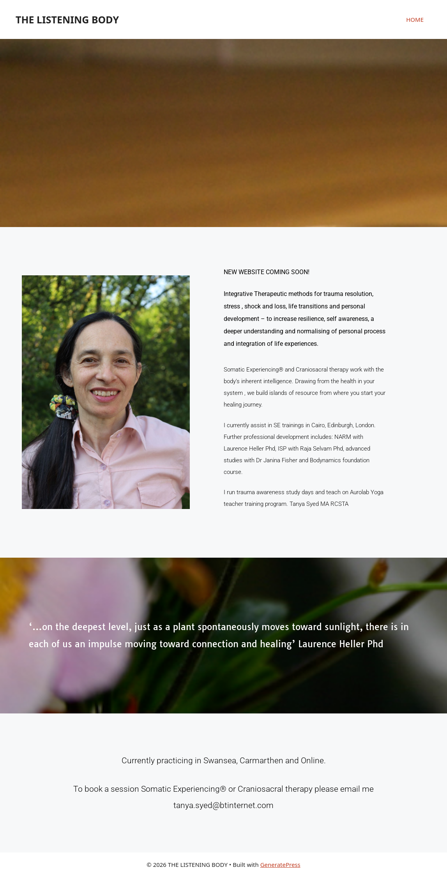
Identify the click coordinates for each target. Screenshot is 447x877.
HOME (415, 19)
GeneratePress (280, 864)
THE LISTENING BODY (67, 19)
